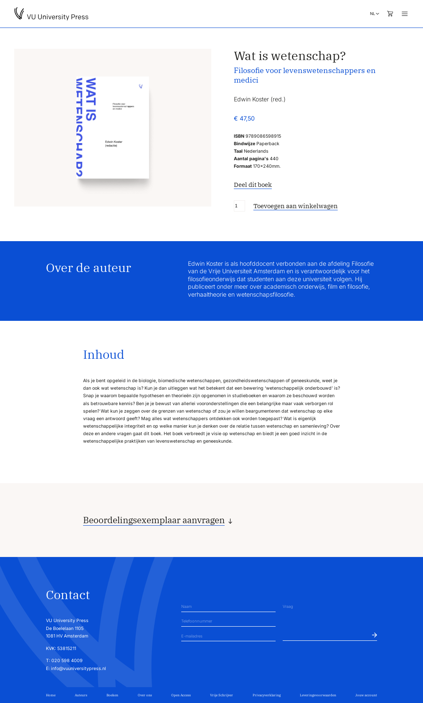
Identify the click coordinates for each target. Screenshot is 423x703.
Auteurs (81, 695)
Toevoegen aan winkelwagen (295, 206)
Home (51, 695)
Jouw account (366, 695)
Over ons (145, 695)
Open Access (181, 695)
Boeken (112, 695)
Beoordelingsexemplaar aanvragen (154, 520)
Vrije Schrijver (221, 695)
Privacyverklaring (267, 695)
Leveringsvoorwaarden (318, 695)
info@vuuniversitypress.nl (78, 668)
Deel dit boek (253, 185)
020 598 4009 (67, 660)
